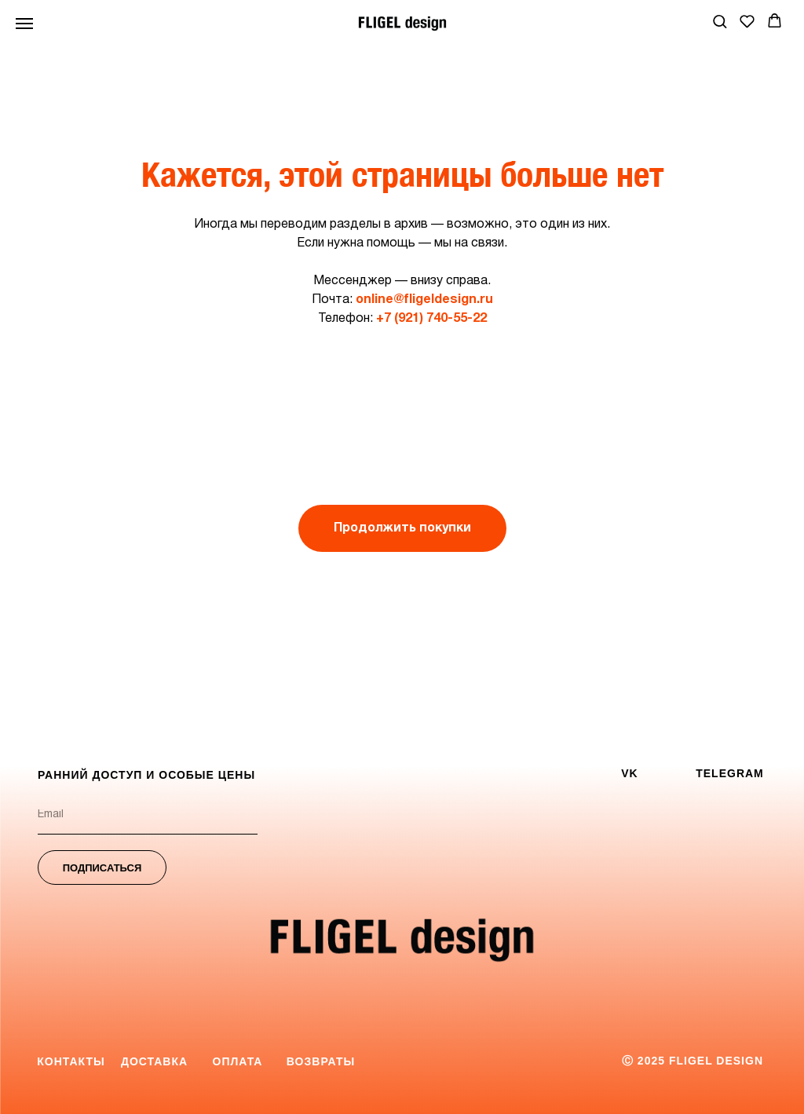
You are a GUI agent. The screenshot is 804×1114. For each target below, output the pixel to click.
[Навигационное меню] (24, 23)
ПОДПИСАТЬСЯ (102, 868)
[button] (719, 20)
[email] (148, 815)
